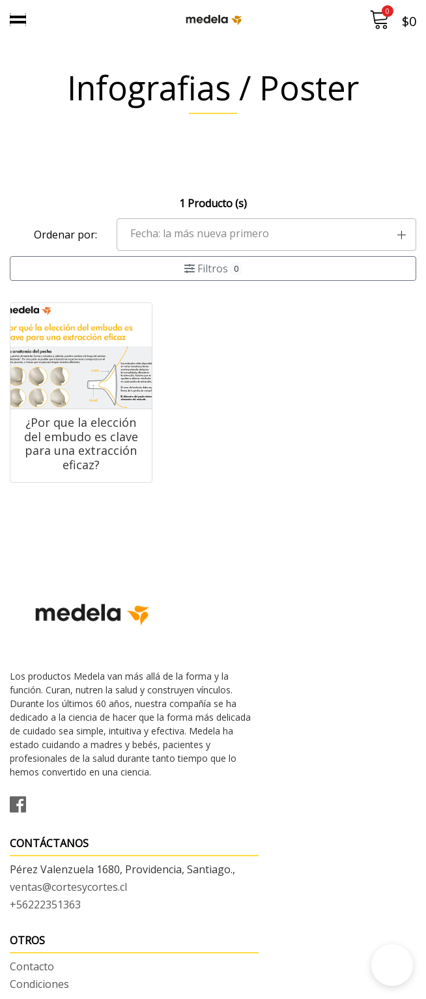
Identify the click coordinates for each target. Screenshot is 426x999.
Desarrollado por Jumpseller (327, 985)
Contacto (32, 921)
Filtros (213, 268)
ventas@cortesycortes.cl (281, 662)
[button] (267, 234)
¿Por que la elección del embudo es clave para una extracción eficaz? (71, 458)
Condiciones (39, 939)
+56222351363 (258, 680)
